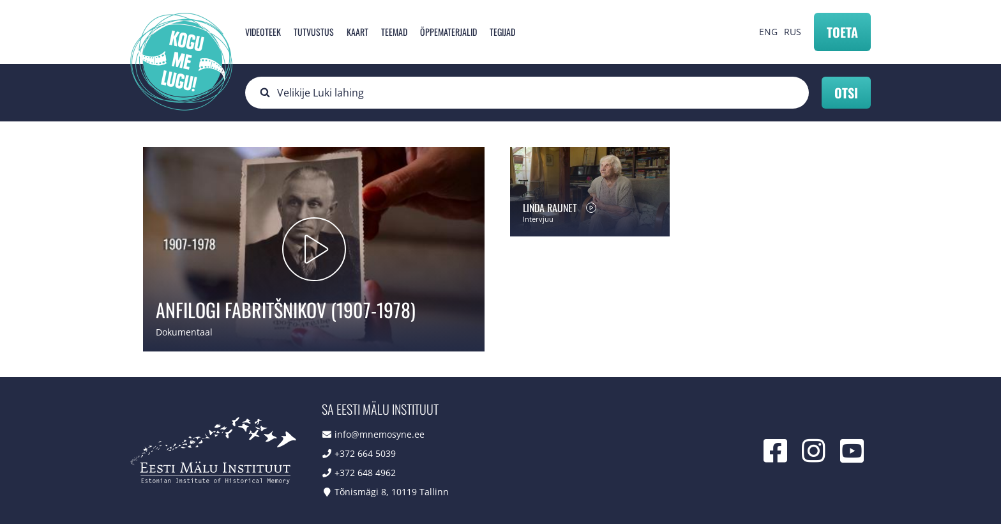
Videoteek (263, 31)
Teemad (394, 31)
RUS (792, 32)
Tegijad (502, 31)
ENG (768, 32)
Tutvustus (314, 31)
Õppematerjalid (448, 31)
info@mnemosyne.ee (380, 434)
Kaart (357, 31)
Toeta (842, 32)
